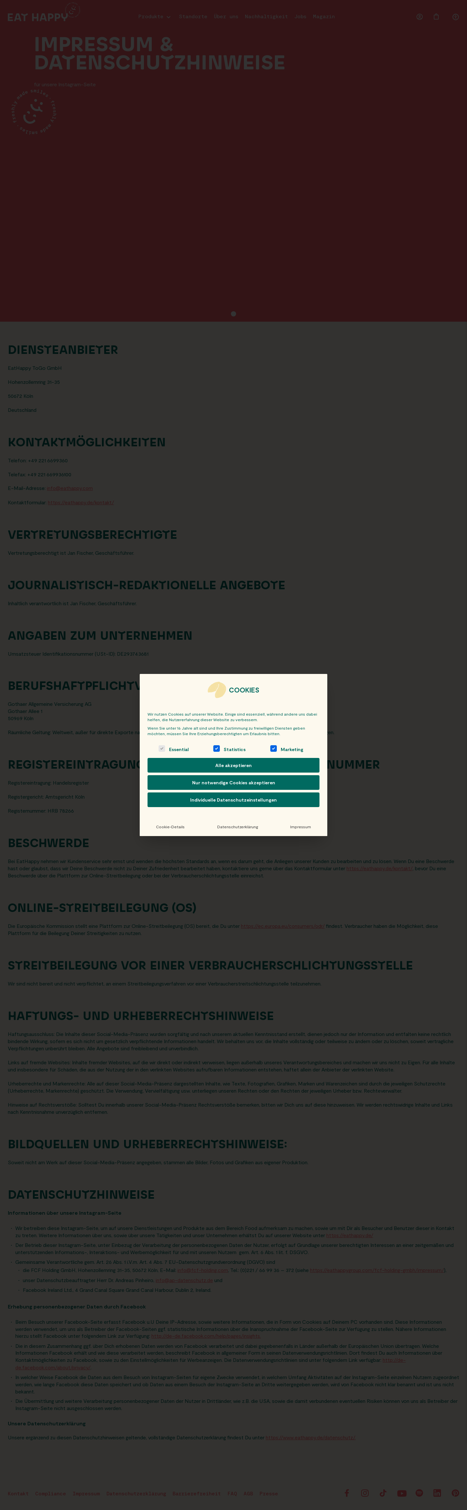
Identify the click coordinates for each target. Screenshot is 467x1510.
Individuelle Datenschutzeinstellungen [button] (233, 800)
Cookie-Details (170, 826)
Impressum (300, 826)
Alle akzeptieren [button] (233, 765)
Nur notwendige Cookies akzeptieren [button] (233, 782)
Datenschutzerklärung (237, 826)
